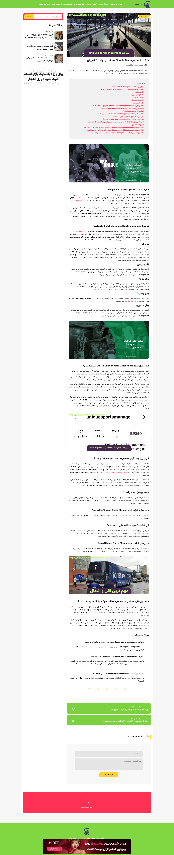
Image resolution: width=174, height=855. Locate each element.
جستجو (29, 17)
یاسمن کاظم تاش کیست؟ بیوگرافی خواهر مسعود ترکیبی (39, 59)
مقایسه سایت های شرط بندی (62, 4)
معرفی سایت (103, 4)
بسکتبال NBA (82, 231)
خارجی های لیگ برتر (132, 301)
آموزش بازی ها (91, 4)
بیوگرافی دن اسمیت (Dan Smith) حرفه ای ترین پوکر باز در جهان (125, 721)
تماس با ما (87, 797)
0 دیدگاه (129, 65)
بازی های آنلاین (44, 4)
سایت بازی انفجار (116, 4)
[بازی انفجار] (147, 4)
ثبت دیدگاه (109, 774)
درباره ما (87, 802)
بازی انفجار (138, 4)
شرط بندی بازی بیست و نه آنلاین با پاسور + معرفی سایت (40, 48)
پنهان (137, 84)
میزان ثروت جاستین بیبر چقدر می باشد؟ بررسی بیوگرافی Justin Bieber (38, 36)
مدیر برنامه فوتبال (82, 200)
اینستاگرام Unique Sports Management (113, 472)
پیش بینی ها (80, 4)
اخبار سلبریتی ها (87, 807)
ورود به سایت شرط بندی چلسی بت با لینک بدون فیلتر (129, 709)
